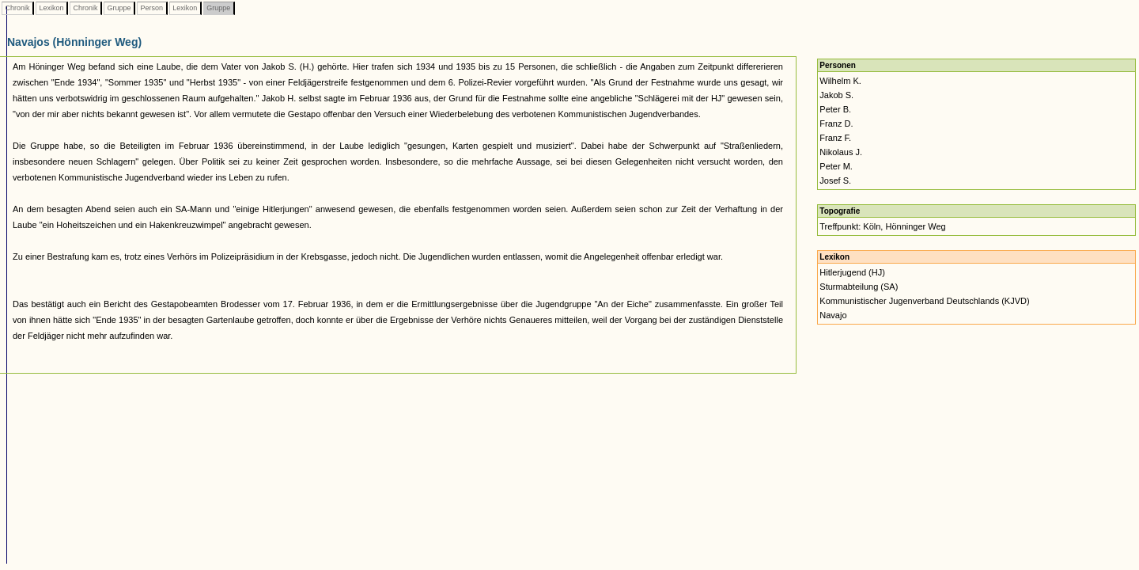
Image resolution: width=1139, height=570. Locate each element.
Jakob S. (836, 95)
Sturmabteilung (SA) (858, 286)
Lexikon (51, 8)
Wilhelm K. (840, 81)
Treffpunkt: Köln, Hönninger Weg (882, 226)
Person (151, 8)
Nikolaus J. (840, 152)
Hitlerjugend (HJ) (852, 272)
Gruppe (119, 8)
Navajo (832, 315)
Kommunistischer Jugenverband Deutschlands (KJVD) (924, 301)
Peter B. (835, 109)
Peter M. (836, 166)
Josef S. (835, 180)
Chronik (17, 8)
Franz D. (836, 123)
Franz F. (835, 137)
